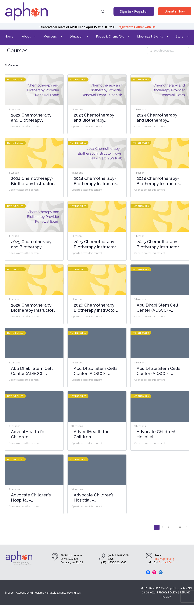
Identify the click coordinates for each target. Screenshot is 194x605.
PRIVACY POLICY (167, 592)
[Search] (102, 11)
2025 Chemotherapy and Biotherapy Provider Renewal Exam (31, 244)
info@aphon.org (164, 558)
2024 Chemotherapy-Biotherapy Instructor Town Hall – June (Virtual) (32, 181)
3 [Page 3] (169, 527)
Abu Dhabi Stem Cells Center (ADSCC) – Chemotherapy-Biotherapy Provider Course (95, 371)
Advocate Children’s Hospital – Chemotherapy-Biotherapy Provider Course (157, 434)
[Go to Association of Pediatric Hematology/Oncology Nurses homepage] (26, 11)
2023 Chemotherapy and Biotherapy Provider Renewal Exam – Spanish (94, 118)
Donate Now (174, 11)
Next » (186, 527)
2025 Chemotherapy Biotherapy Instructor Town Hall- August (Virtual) (158, 244)
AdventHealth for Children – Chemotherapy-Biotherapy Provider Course (31, 434)
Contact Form (167, 562)
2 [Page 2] (163, 527)
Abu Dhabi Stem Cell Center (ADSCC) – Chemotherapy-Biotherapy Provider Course (157, 308)
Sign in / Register (134, 11)
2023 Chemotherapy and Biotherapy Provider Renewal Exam (31, 118)
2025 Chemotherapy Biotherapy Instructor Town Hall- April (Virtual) (95, 244)
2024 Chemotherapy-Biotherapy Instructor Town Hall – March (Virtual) (95, 181)
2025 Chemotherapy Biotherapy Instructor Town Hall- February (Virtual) (32, 308)
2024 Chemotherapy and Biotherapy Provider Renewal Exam (157, 118)
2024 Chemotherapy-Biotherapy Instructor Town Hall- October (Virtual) (158, 181)
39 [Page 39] (180, 527)
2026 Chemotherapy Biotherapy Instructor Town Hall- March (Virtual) (95, 308)
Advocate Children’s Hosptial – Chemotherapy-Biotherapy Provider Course (94, 497)
